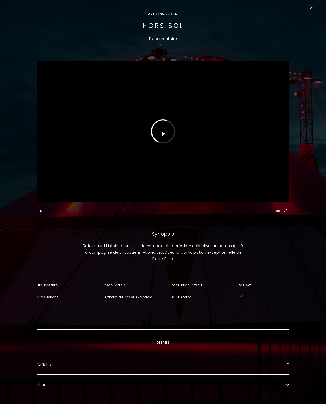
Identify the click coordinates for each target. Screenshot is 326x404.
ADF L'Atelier (181, 297)
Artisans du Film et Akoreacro (128, 297)
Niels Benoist (47, 297)
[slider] (156, 211)
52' (240, 297)
